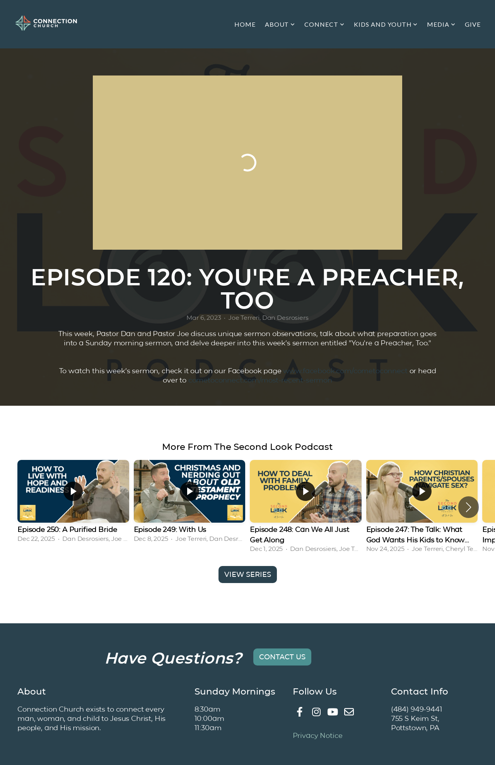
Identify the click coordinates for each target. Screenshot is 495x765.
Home (245, 24)
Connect (324, 24)
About (280, 24)
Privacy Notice (318, 735)
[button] (468, 507)
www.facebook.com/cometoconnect (345, 371)
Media (441, 24)
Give (473, 24)
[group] (73, 502)
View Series (247, 574)
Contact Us (282, 657)
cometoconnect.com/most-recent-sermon (260, 380)
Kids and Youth (386, 24)
